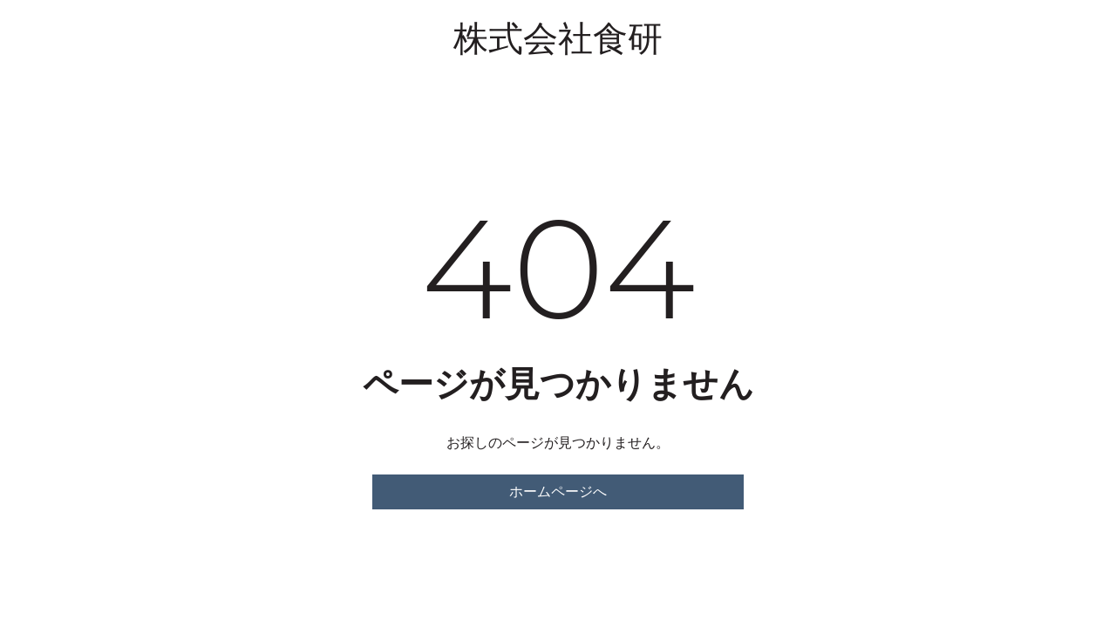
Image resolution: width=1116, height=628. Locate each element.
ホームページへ (558, 491)
